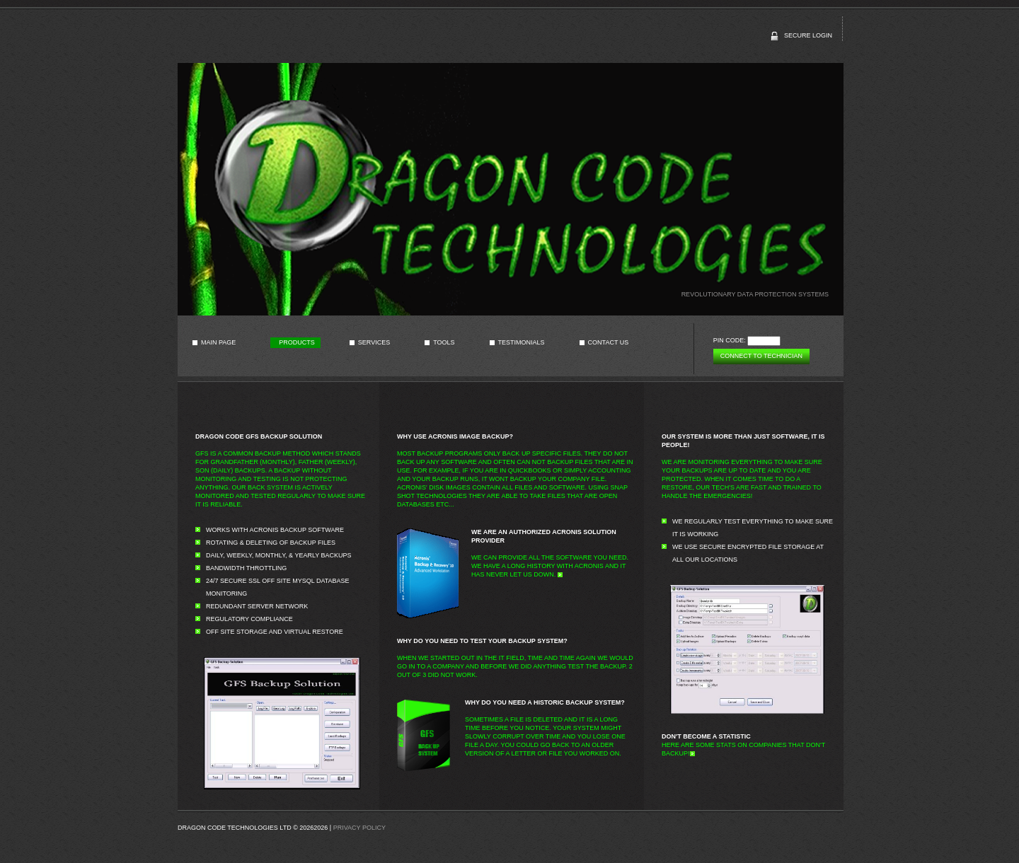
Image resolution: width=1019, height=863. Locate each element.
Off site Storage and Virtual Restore (274, 631)
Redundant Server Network (257, 606)
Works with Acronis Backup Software (275, 529)
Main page (218, 342)
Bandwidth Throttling (246, 568)
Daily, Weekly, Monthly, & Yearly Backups (279, 555)
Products (297, 342)
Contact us (608, 342)
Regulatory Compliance (249, 618)
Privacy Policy (359, 827)
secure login (808, 35)
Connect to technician (761, 355)
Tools (443, 342)
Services (374, 342)
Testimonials (521, 342)
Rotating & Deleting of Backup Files (270, 542)
